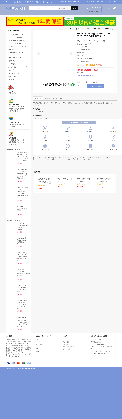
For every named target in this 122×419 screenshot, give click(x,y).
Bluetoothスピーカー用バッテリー (18, 53)
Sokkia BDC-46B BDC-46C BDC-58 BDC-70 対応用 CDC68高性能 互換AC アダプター (22, 304)
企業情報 (65, 344)
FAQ (64, 340)
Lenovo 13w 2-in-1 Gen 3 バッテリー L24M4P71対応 (64, 179)
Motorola (38, 344)
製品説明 (47, 98)
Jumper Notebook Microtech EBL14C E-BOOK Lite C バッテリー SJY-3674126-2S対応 (45, 180)
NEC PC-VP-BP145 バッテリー (107, 29)
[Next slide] (71, 53)
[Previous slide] (38, 53)
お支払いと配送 (58, 98)
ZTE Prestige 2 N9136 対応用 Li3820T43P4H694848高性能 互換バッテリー (23, 273)
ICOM (37, 351)
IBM (36, 349)
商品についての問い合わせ (85, 75)
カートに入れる (96, 86)
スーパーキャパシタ (14, 73)
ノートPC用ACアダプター (16, 34)
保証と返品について (68, 342)
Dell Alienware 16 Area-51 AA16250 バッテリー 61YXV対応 (84, 179)
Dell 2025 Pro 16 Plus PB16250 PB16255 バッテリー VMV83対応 (104, 179)
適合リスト (37, 98)
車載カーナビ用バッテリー (16, 76)
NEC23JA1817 (86, 50)
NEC (94, 29)
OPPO (37, 340)
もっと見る (11, 79)
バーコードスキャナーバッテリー (18, 67)
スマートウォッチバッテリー (17, 46)
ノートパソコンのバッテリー (17, 37)
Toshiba (38, 342)
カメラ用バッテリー (14, 70)
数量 (78, 86)
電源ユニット (12, 61)
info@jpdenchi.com (92, 11)
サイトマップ (66, 349)
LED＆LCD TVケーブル (15, 58)
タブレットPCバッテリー (16, 40)
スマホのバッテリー (14, 43)
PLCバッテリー (13, 49)
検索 (74, 8)
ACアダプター (12, 64)
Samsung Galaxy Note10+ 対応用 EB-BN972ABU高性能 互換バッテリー (22, 256)
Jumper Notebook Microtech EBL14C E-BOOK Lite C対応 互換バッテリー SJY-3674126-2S (22, 156)
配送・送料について (68, 347)
